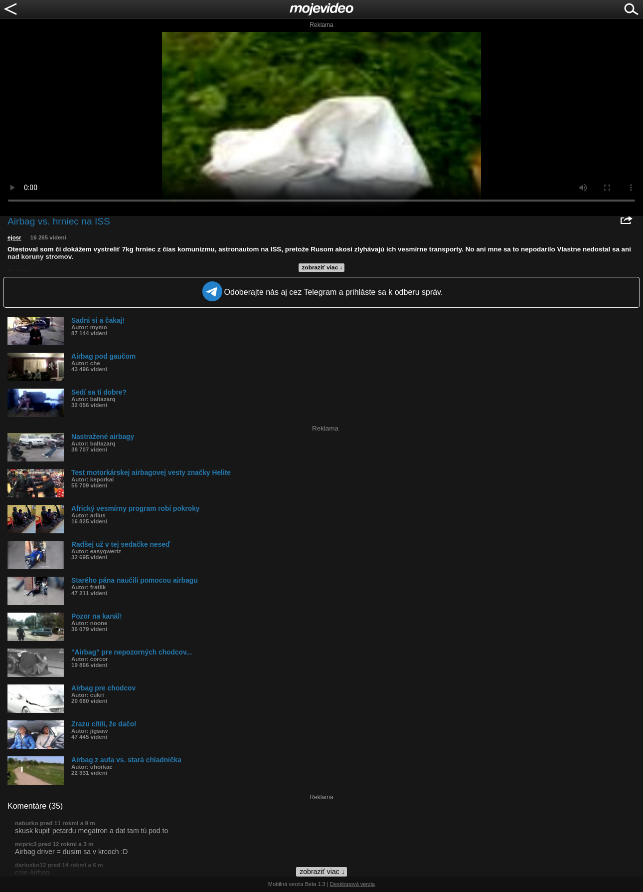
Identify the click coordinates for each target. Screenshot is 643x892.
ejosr (14, 237)
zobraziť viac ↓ (322, 267)
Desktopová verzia (352, 884)
